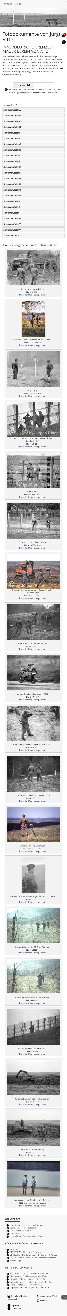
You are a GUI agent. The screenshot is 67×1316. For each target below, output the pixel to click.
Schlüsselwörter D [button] (12, 127)
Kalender (14, 1249)
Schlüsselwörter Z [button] (11, 235)
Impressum (14, 1305)
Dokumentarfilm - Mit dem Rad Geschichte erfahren (33, 1257)
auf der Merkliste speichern (32, 294)
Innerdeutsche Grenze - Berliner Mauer (27, 1225)
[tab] (33, 110)
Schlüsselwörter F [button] (11, 138)
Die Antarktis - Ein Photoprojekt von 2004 (28, 1276)
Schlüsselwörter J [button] (11, 161)
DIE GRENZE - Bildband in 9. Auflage (26, 1252)
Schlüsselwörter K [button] (12, 167)
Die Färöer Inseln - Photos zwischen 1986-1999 (31, 1282)
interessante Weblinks (48, 1296)
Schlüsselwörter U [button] (12, 218)
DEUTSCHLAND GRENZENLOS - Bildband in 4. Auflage (33, 1254)
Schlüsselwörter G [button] (12, 144)
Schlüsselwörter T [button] (11, 212)
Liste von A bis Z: (9, 105)
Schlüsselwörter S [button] (11, 207)
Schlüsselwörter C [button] (12, 121)
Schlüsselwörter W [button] (12, 229)
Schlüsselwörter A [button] (12, 109)
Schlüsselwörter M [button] (12, 178)
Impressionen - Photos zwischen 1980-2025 (29, 1287)
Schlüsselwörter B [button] (12, 115)
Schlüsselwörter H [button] (12, 149)
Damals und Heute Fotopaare (23, 1227)
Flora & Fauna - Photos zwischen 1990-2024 (29, 1273)
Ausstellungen (16, 1260)
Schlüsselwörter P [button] (12, 195)
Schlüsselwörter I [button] (11, 155)
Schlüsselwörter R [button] (12, 201)
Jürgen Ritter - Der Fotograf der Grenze (27, 1236)
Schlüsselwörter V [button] (12, 224)
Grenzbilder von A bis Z (20, 1230)
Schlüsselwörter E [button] (11, 132)
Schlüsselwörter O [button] (12, 189)
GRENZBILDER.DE (12, 4)
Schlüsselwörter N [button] (12, 184)
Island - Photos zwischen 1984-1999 (26, 1284)
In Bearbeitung (16, 1233)
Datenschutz (15, 1308)
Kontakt (42, 1300)
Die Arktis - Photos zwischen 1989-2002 (27, 1279)
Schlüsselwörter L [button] (11, 172)
